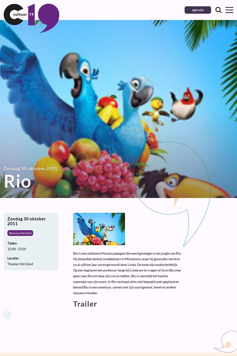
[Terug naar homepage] (31, 32)
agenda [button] (198, 10)
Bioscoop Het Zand (20, 233)
